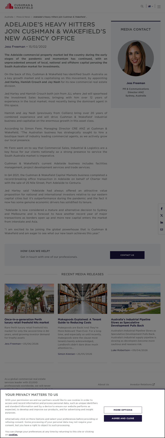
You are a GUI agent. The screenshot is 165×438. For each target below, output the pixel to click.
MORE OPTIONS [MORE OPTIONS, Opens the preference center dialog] (123, 410)
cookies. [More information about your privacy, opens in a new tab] (13, 434)
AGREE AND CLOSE (123, 418)
